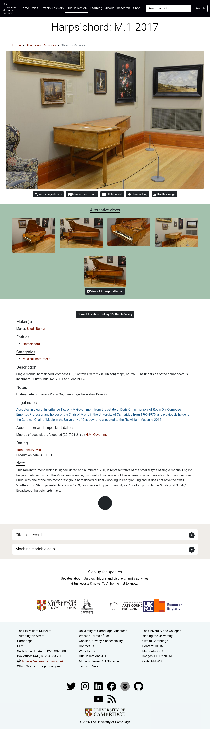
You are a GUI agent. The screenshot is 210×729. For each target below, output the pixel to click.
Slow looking (137, 194)
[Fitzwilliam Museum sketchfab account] (125, 686)
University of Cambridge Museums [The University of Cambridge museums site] (103, 631)
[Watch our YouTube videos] (98, 699)
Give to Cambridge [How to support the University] (155, 641)
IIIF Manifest (112, 194)
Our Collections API (92, 656)
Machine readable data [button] (35, 549)
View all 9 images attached (105, 291)
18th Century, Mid (28, 450)
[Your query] (168, 8)
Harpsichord (31, 344)
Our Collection (77, 8)
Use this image (164, 194)
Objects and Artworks (41, 45)
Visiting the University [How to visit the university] (157, 636)
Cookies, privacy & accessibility (101, 641)
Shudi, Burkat (36, 329)
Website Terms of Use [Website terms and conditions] (94, 636)
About (109, 8)
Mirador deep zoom (82, 194)
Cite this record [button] (29, 534)
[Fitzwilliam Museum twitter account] (72, 686)
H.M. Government (98, 435)
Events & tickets (52, 8)
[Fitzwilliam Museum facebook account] (98, 686)
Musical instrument (36, 359)
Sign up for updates (105, 572)
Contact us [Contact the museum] (86, 646)
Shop (136, 8)
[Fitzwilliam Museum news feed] (111, 699)
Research (123, 8)
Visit (35, 8)
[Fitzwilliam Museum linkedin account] (112, 686)
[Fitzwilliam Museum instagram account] (85, 686)
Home (25, 7)
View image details (48, 194)
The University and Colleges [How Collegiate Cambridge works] (161, 631)
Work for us (87, 651)
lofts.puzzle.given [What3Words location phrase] (49, 666)
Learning (96, 8)
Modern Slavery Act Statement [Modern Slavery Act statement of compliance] (100, 661)
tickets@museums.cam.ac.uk (42, 661)
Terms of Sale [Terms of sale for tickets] (88, 666)
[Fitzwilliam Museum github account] (138, 686)
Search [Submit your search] (200, 8)
